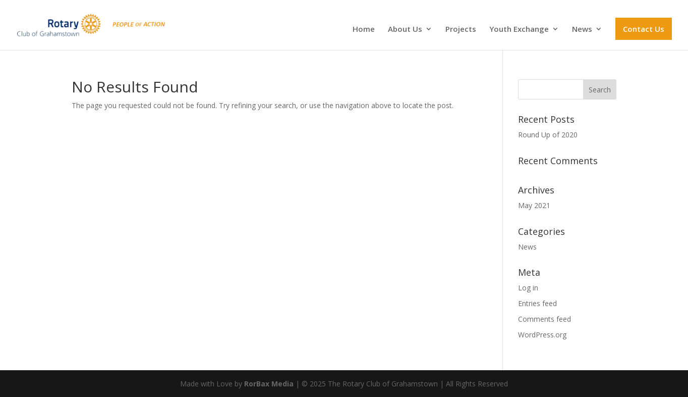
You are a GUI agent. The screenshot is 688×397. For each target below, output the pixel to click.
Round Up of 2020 (548, 134)
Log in (528, 287)
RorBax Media (269, 383)
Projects (460, 29)
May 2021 (534, 205)
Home (364, 29)
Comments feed (544, 319)
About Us (405, 29)
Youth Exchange (519, 29)
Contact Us (643, 29)
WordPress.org (542, 334)
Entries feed (537, 303)
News (582, 29)
